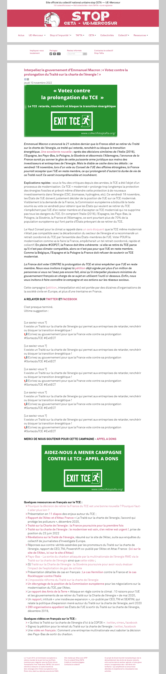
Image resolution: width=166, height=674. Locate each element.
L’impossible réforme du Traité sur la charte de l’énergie (63, 580)
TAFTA (80, 35)
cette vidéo (87, 560)
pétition (52, 287)
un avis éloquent (93, 229)
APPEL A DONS (106, 439)
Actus (21, 35)
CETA (92, 35)
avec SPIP (83, 658)
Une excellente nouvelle (56, 151)
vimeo (120, 622)
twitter (111, 622)
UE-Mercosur (37, 35)
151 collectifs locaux (62, 5)
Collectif (123, 35)
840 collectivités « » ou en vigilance (93, 5)
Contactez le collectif (72, 664)
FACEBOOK (69, 299)
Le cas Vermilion (92, 572)
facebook (131, 622)
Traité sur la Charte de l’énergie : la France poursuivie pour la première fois (75, 525)
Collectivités (107, 35)
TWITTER (52, 299)
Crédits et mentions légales (74, 662)
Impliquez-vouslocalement (37, 52)
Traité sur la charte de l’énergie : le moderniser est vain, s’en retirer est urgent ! (78, 529)
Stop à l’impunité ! (60, 35)
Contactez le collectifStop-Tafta (103, 52)
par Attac (76, 658)
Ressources (141, 35)
